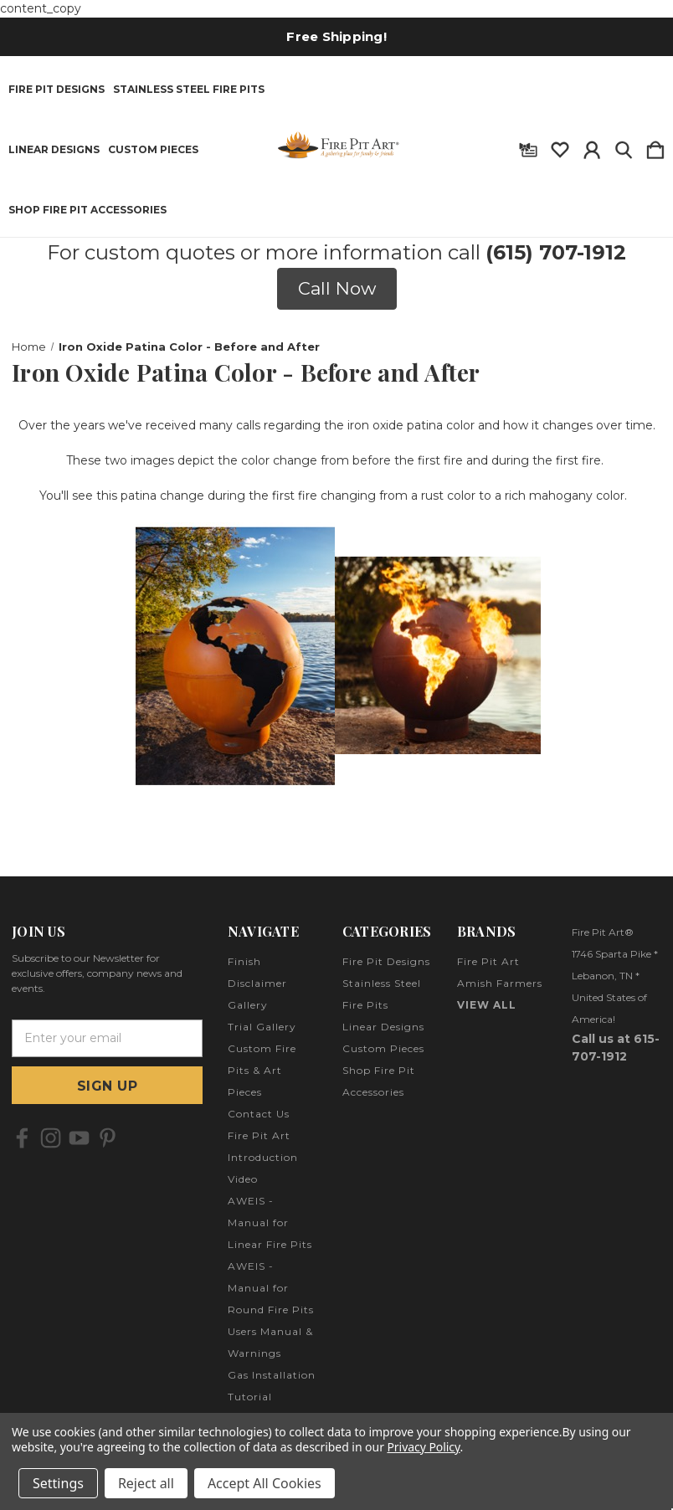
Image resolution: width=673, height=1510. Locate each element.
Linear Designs (54, 150)
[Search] (624, 146)
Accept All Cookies (264, 1483)
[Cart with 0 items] (655, 146)
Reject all (146, 1483)
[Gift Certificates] (528, 146)
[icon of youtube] (79, 1137)
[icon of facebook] (22, 1137)
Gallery (248, 1005)
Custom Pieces (153, 150)
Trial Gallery (262, 1026)
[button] (337, 289)
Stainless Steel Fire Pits (189, 90)
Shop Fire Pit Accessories (87, 210)
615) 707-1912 (559, 252)
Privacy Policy (423, 1447)
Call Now (337, 288)
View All (486, 1005)
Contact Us (259, 1113)
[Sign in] (592, 146)
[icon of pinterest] (107, 1137)
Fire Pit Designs (56, 90)
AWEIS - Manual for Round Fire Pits (271, 1288)
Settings (58, 1483)
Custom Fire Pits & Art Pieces (262, 1070)
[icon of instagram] (50, 1137)
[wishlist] (560, 146)
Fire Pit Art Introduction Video (263, 1157)
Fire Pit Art (488, 961)
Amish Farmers (499, 983)
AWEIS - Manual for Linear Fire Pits (270, 1222)
